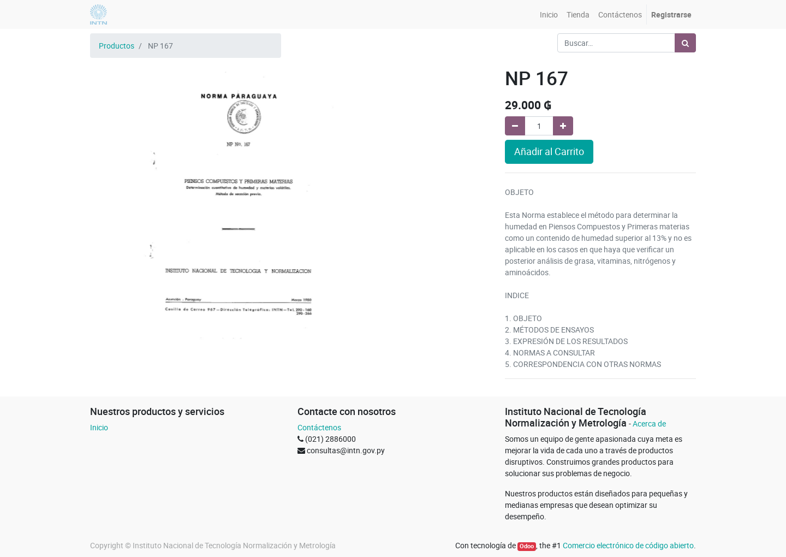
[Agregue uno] (563, 125)
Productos (116, 45)
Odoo (527, 546)
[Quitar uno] (515, 125)
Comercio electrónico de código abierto (628, 545)
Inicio (99, 427)
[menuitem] (548, 14)
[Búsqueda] (685, 42)
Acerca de (649, 423)
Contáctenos (319, 427)
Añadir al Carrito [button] (549, 151)
